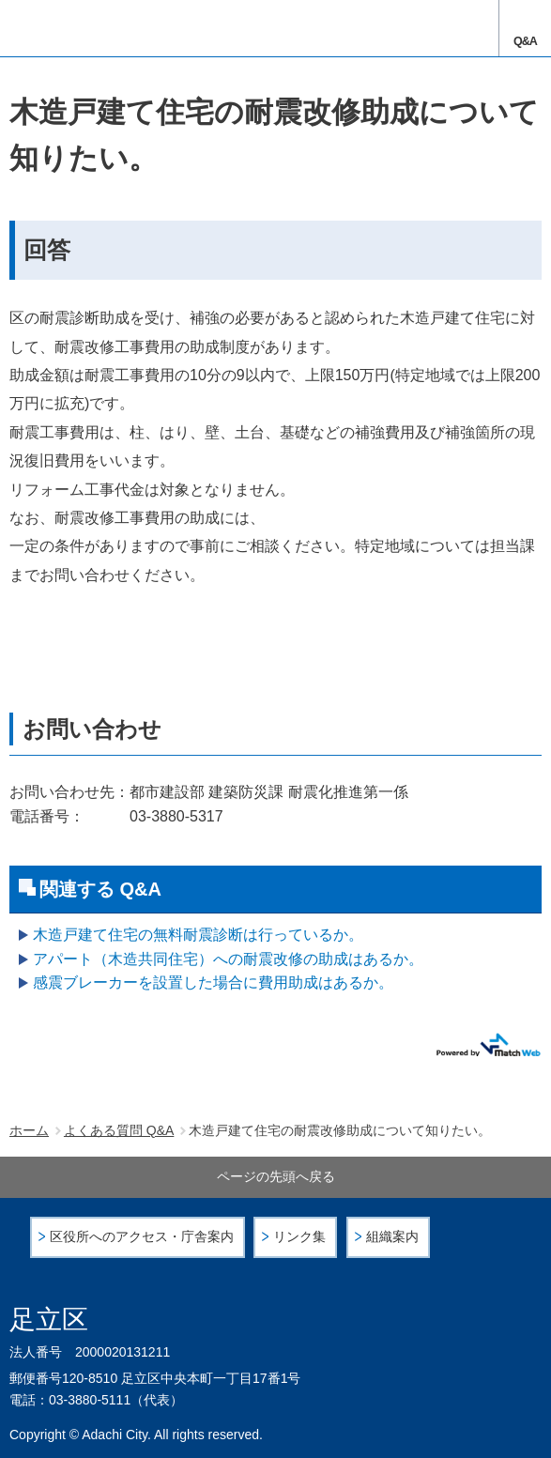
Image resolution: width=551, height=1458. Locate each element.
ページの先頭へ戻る (276, 1176)
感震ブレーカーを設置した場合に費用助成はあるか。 (213, 982)
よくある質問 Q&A (119, 1130)
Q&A (525, 41)
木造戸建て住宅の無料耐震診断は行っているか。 (198, 935)
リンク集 (299, 1237)
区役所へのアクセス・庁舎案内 (142, 1237)
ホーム (29, 1130)
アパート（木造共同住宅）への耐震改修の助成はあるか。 (228, 959)
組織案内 (392, 1237)
